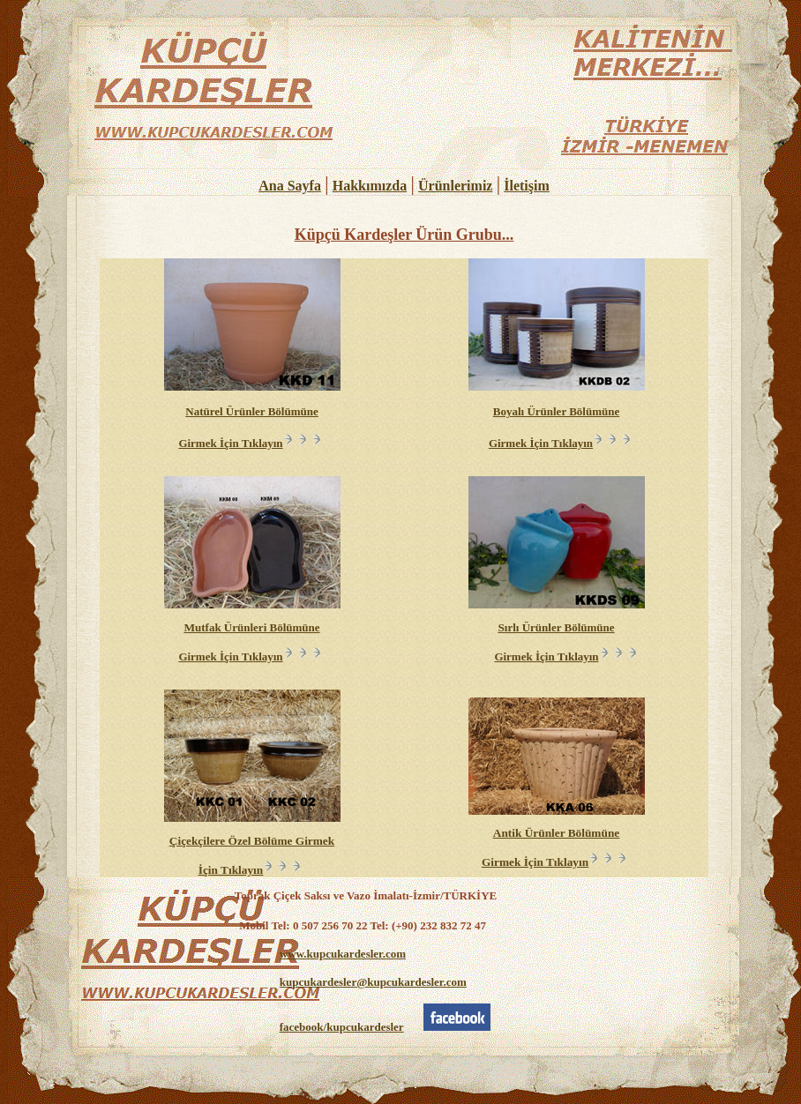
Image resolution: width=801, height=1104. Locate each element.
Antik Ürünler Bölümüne (556, 832)
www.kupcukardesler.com (343, 953)
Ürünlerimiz (455, 185)
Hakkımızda (370, 185)
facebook (342, 1026)
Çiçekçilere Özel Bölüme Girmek (251, 840)
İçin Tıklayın (251, 869)
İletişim (527, 185)
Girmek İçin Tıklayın (251, 443)
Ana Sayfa (289, 185)
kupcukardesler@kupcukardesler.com (373, 981)
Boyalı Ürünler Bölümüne (556, 411)
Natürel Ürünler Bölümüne (251, 411)
